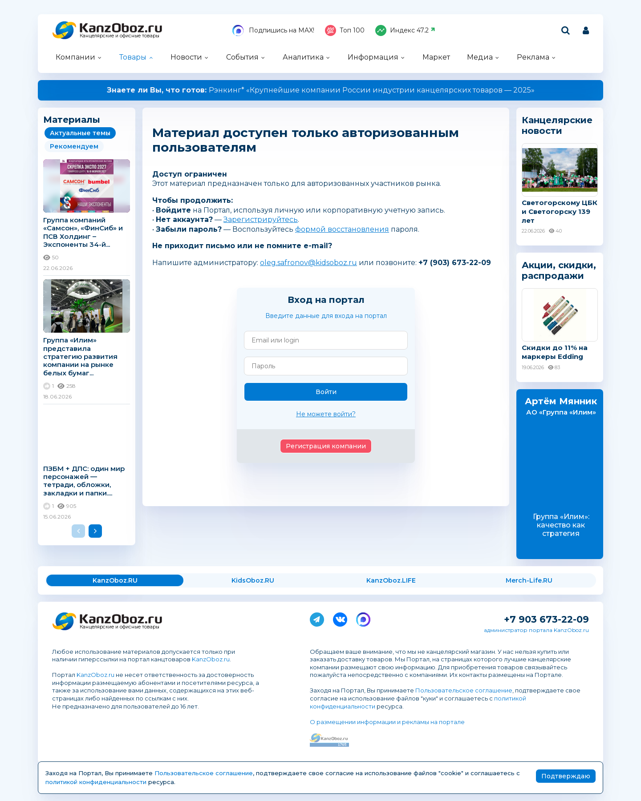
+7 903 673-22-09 (546, 619)
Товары (132, 57)
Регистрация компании (326, 446)
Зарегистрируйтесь (260, 219)
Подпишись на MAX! (273, 30)
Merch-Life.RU (529, 580)
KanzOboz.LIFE (391, 580)
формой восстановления (342, 229)
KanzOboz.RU (115, 580)
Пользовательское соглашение (463, 690)
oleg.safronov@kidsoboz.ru (308, 262)
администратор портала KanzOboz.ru (536, 630)
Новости (186, 57)
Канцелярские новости (557, 125)
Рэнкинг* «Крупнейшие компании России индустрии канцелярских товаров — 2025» (321, 90)
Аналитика (303, 57)
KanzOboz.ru (211, 659)
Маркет (436, 57)
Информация (373, 57)
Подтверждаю (565, 776)
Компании (75, 57)
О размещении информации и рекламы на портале (387, 721)
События (242, 57)
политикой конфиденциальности (95, 781)
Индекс (405, 30)
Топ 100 (345, 30)
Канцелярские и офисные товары (119, 36)
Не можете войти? (326, 414)
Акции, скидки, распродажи (559, 270)
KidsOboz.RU (252, 580)
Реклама (533, 57)
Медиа (480, 57)
